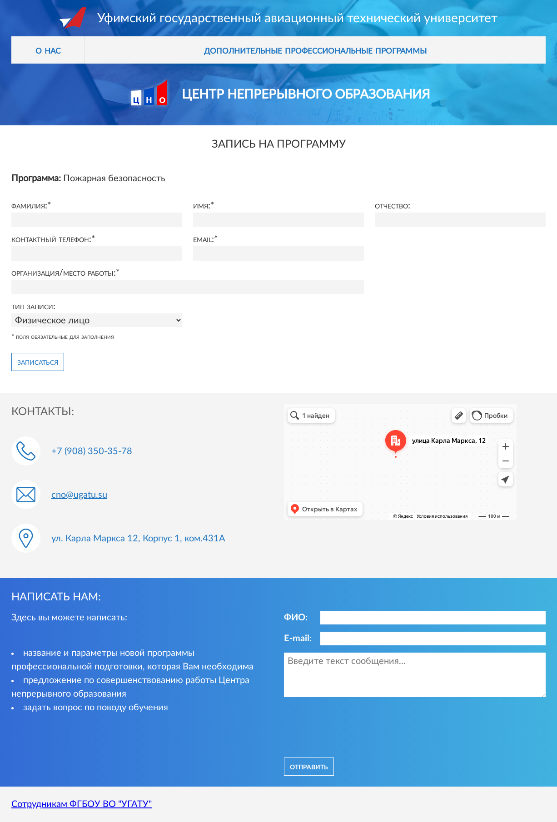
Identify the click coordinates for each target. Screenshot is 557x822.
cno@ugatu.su (79, 495)
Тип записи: (33, 306)
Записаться (37, 361)
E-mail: (298, 638)
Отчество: (392, 205)
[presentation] (353, 726)
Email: (203, 239)
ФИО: (296, 617)
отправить (309, 766)
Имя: (201, 205)
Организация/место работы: (63, 272)
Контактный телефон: (51, 239)
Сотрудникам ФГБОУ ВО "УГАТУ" (81, 804)
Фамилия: (29, 205)
